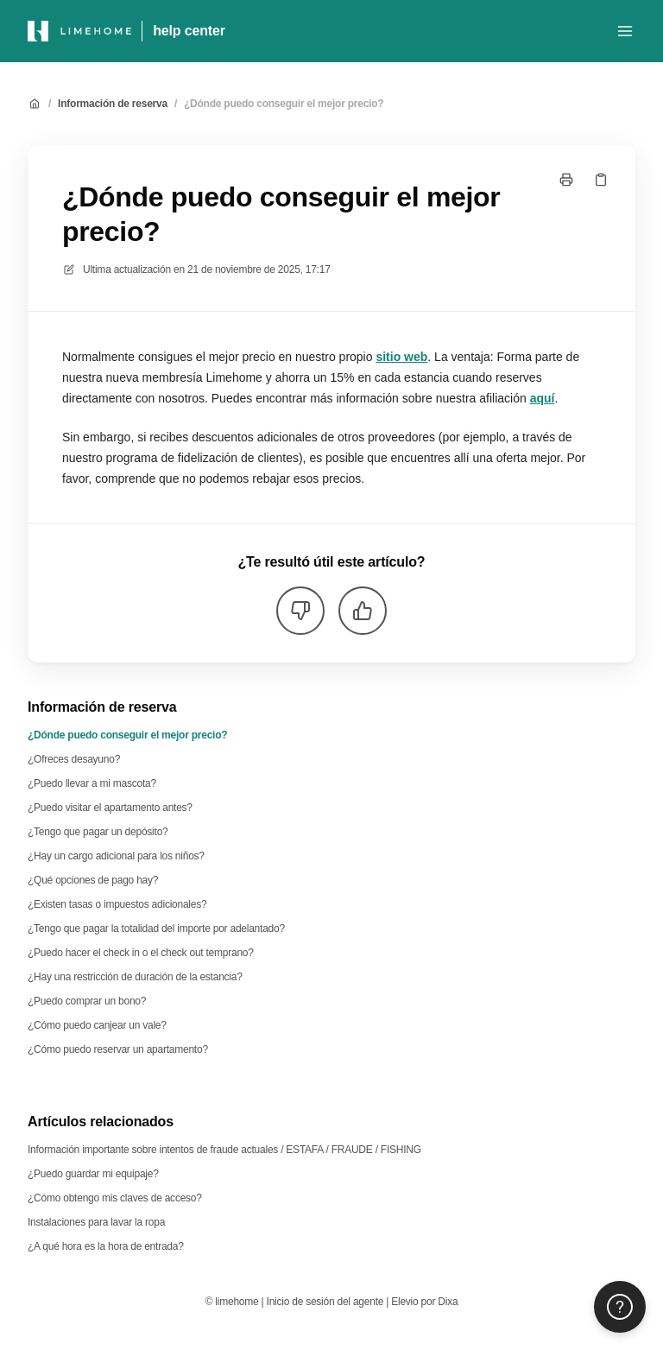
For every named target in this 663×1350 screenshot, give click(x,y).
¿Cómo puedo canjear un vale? (97, 1025)
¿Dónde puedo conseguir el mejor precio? (283, 104)
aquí (542, 398)
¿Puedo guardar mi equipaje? (93, 1174)
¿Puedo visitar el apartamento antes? (110, 808)
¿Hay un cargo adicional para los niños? (116, 856)
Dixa (448, 1302)
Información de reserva (112, 104)
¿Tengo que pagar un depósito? (98, 832)
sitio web (401, 357)
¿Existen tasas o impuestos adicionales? (117, 904)
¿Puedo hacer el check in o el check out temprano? (141, 953)
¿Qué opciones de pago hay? (93, 880)
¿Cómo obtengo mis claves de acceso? (115, 1198)
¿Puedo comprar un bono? (87, 1001)
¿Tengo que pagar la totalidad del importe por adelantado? (156, 928)
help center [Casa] (189, 30)
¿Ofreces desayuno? (74, 759)
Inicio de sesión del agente (325, 1302)
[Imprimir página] (566, 179)
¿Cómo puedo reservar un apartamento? (118, 1049)
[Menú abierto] (625, 31)
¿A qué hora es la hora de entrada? (106, 1246)
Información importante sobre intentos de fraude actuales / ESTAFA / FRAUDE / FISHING (224, 1150)
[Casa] (79, 31)
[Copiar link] (601, 179)
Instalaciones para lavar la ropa (96, 1222)
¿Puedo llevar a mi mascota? (92, 783)
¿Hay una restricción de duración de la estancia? (135, 977)
